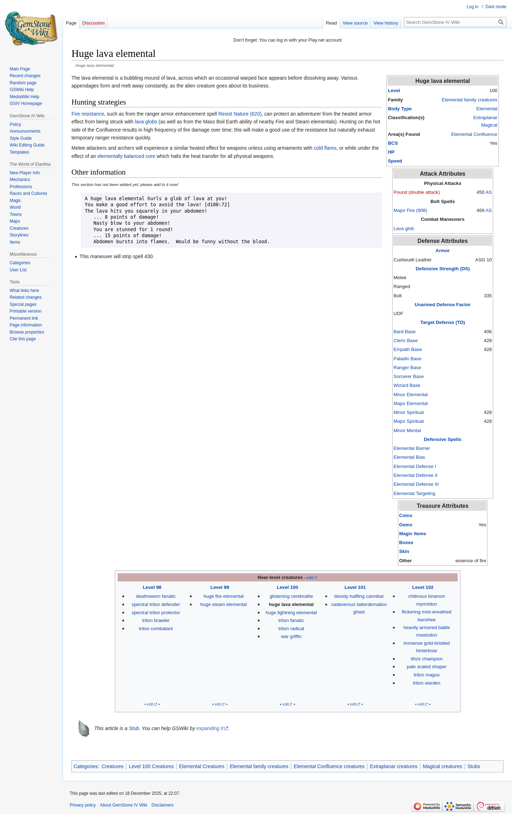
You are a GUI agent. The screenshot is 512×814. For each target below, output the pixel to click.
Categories (86, 766)
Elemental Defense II (415, 475)
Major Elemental (411, 403)
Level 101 (355, 587)
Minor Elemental (411, 394)
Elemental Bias (409, 457)
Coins (405, 515)
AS (488, 192)
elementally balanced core (126, 156)
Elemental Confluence (474, 134)
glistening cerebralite (291, 596)
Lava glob (404, 228)
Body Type (400, 108)
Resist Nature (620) (239, 114)
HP (391, 152)
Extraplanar (485, 117)
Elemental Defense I (415, 466)
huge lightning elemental (291, 612)
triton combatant (156, 628)
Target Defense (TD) (442, 322)
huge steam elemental (223, 604)
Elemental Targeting (414, 493)
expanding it (210, 728)
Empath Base (408, 349)
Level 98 (152, 587)
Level (394, 90)
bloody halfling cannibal (358, 596)
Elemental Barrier (412, 448)
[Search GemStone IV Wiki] (455, 22)
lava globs (146, 121)
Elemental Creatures (202, 766)
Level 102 (422, 587)
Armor (443, 250)
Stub (134, 728)
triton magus (426, 674)
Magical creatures (442, 766)
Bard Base (405, 331)
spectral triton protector (156, 612)
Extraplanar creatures (393, 766)
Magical (489, 125)
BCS (393, 143)
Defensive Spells (443, 439)
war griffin (291, 636)
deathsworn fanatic (156, 596)
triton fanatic (291, 620)
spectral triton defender (156, 604)
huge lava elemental (291, 604)
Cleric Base (406, 340)
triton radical (291, 628)
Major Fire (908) (410, 210)
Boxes (406, 542)
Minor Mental (407, 430)
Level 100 (287, 587)
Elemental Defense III (416, 484)
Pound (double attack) (417, 192)
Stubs (474, 766)
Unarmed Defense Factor (442, 304)
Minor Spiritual (409, 412)
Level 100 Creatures (151, 766)
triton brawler (156, 620)
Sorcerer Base (409, 376)
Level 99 (219, 587)
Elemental (486, 108)
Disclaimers (162, 805)
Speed (395, 161)
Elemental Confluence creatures (329, 766)
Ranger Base (407, 367)
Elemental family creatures (469, 99)
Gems (405, 524)
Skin (404, 551)
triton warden (426, 683)
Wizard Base (407, 385)
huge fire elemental (223, 596)
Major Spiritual (409, 421)
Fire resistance (87, 114)
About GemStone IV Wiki (123, 805)
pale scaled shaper (427, 666)
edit (310, 577)
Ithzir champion (427, 658)
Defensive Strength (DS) (443, 268)
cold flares (325, 148)
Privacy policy (83, 805)
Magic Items (412, 533)
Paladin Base (407, 358)
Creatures (112, 766)
